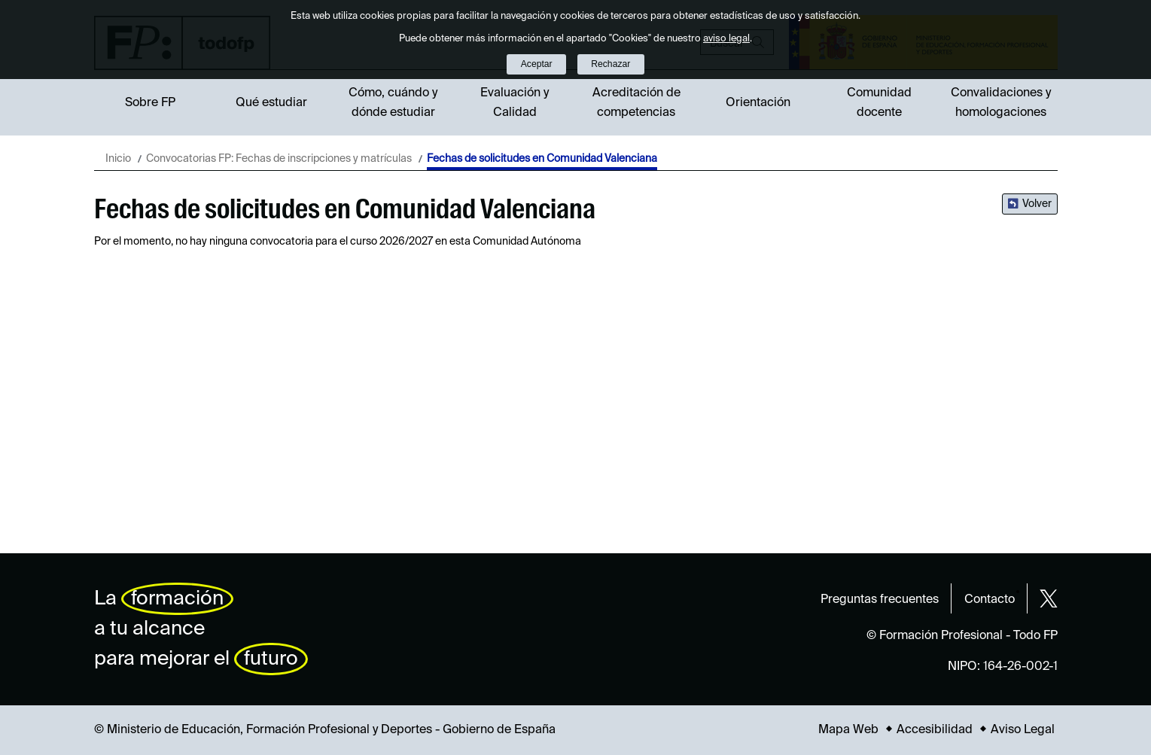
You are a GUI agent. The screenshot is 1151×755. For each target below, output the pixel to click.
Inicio (118, 159)
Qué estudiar (271, 103)
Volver (1037, 204)
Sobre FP (150, 103)
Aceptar (537, 64)
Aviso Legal (1023, 730)
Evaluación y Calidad (514, 103)
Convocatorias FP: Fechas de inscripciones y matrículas (279, 159)
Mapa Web (848, 730)
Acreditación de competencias (636, 103)
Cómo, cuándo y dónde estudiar (393, 103)
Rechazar (610, 64)
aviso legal (726, 39)
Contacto (989, 600)
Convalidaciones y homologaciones (1001, 103)
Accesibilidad (935, 730)
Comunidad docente (879, 103)
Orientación (758, 103)
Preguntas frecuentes (880, 600)
